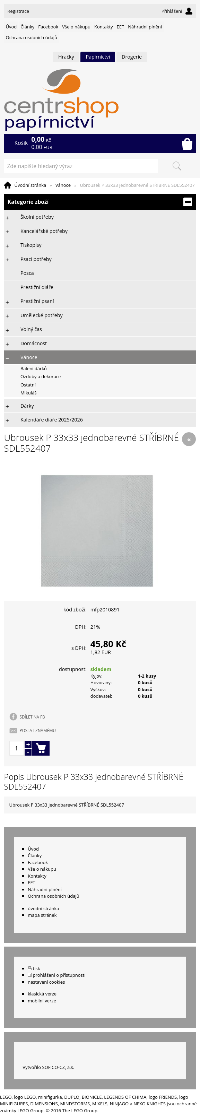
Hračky (66, 56)
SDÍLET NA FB (32, 717)
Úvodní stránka (30, 185)
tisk (36, 968)
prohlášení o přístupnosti (59, 975)
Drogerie (132, 56)
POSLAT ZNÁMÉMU (38, 730)
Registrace (18, 11)
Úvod (11, 27)
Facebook (48, 27)
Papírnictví (98, 56)
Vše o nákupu (76, 27)
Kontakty (103, 27)
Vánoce (63, 185)
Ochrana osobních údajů (31, 37)
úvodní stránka (43, 908)
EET (120, 27)
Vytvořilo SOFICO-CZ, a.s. (48, 1067)
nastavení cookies (46, 982)
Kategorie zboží (100, 202)
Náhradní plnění (145, 27)
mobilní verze (42, 1001)
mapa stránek (42, 915)
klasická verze (42, 994)
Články (27, 27)
